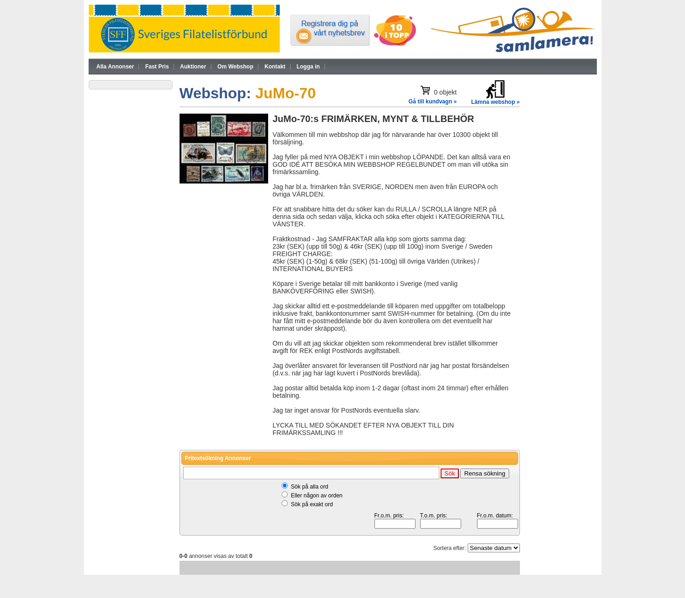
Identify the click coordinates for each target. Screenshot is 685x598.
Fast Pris (157, 66)
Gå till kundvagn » (432, 101)
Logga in (308, 66)
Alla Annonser (115, 66)
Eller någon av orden (317, 495)
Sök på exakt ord (312, 504)
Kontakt (274, 66)
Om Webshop (235, 66)
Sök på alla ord (309, 486)
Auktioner (193, 66)
